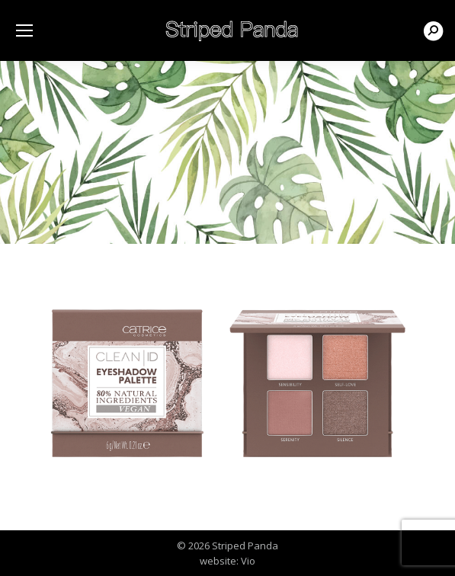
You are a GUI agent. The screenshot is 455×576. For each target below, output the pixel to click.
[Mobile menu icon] (24, 30)
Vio (248, 561)
